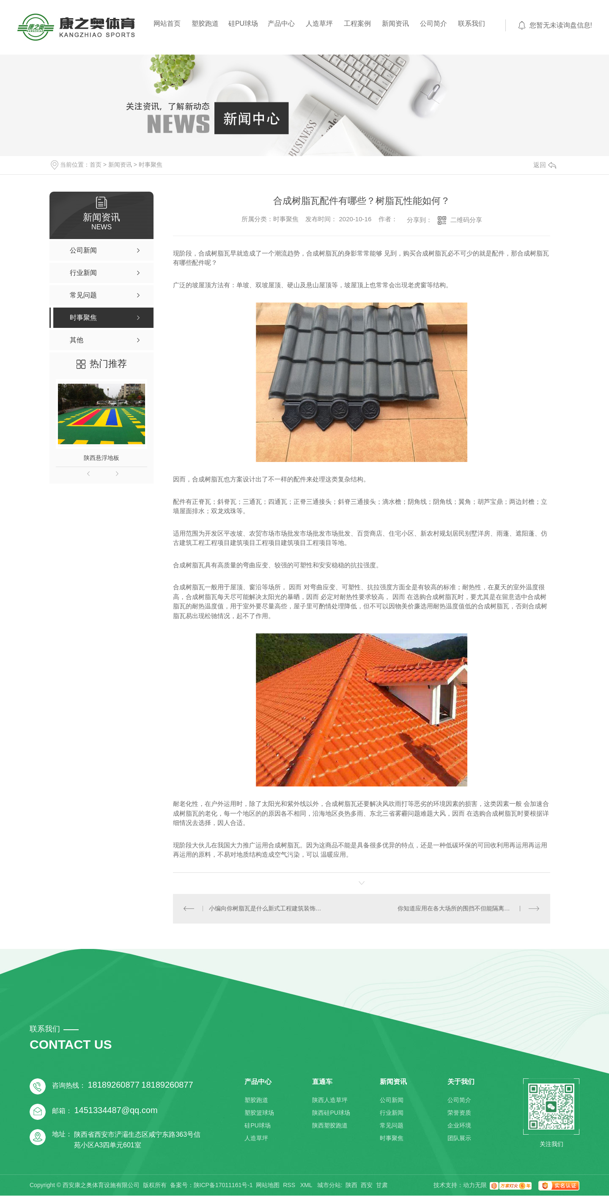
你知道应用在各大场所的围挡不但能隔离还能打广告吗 (469, 908)
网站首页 (167, 23)
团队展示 (459, 1138)
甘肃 (382, 1185)
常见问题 (391, 1125)
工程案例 (357, 23)
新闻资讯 (395, 23)
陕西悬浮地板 (101, 457)
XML (307, 1185)
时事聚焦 (150, 164)
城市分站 (329, 1185)
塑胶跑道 (205, 23)
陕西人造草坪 (330, 1100)
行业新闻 (391, 1113)
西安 (367, 1185)
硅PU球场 (243, 23)
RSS (290, 1185)
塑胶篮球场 (259, 1113)
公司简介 (433, 23)
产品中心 (281, 23)
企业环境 (459, 1125)
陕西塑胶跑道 (330, 1125)
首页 (96, 164)
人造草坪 (319, 23)
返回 (544, 164)
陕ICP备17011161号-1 (223, 1185)
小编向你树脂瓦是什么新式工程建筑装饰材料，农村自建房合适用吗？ (267, 908)
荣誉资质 (459, 1113)
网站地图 (268, 1185)
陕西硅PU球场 (331, 1113)
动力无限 (475, 1185)
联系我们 (471, 23)
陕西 (351, 1185)
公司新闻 (391, 1100)
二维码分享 (466, 219)
